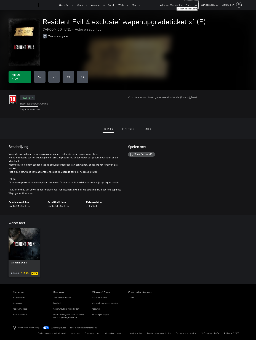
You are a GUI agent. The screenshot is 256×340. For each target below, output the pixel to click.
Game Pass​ (65, 4)
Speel (111, 4)
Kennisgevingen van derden (159, 333)
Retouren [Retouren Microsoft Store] (96, 309)
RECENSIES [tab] (128, 129)
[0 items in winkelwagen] (209, 4)
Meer (134, 4)
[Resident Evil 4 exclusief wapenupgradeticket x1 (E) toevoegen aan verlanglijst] (40, 77)
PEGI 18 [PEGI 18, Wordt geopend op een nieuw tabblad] (28, 97)
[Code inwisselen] (82, 77)
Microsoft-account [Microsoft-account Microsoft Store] (99, 297)
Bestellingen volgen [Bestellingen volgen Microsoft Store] (100, 314)
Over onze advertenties (186, 333)
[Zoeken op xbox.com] (191, 5)
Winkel (121, 4)
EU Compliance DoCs (210, 333)
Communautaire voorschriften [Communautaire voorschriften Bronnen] (66, 309)
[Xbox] (48, 5)
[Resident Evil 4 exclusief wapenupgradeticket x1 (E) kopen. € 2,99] (20, 77)
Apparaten (96, 4)
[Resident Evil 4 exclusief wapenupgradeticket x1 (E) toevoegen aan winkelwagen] (54, 77)
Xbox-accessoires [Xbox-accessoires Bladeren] (20, 314)
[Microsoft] (25, 5)
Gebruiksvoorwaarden (114, 333)
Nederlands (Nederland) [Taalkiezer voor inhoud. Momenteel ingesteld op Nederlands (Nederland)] (28, 327)
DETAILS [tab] (108, 129)
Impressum (75, 333)
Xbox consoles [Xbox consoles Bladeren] (19, 297)
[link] (24, 252)
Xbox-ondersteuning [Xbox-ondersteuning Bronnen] (62, 297)
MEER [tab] (148, 129)
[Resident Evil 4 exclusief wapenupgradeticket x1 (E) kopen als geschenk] (68, 77)
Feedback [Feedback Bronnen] (57, 303)
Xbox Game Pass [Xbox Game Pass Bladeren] (20, 309)
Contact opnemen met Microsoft (52, 333)
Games (80, 4)
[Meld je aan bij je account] (231, 5)
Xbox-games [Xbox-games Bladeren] (18, 303)
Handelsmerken (135, 333)
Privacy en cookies (92, 333)
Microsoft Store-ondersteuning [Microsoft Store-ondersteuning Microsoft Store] (105, 303)
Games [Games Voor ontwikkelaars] (131, 297)
